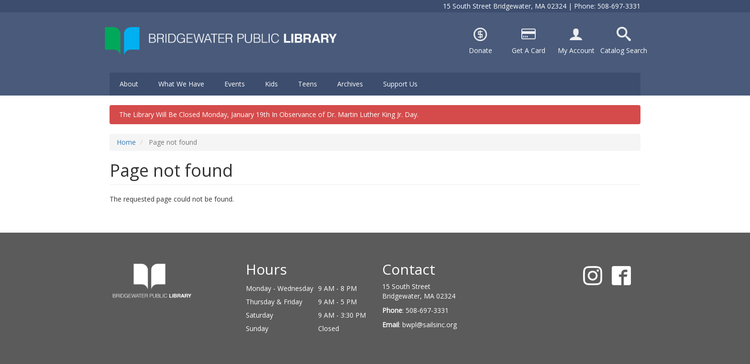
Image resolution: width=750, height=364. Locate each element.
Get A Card (528, 50)
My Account (576, 50)
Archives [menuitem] (350, 83)
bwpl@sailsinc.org (429, 324)
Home (126, 142)
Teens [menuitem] (307, 83)
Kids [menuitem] (271, 83)
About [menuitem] (129, 83)
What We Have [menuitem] (181, 83)
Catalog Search (623, 50)
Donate (480, 50)
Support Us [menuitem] (400, 83)
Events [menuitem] (234, 83)
